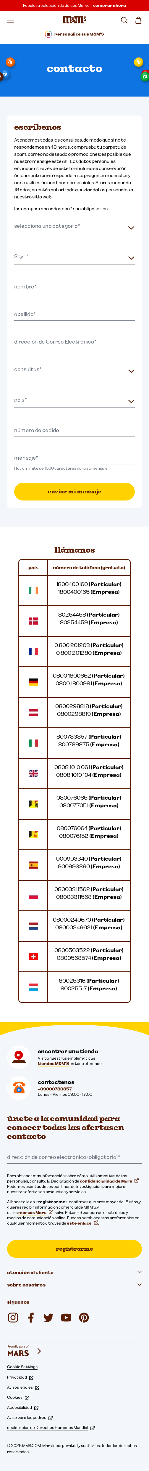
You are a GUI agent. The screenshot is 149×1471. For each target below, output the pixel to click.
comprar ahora (109, 5)
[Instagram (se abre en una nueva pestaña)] (13, 1317)
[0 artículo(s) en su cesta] (138, 20)
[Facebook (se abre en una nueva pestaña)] (30, 1317)
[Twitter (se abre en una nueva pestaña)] (48, 1317)
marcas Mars (35, 1212)
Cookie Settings (22, 1366)
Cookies (18, 1397)
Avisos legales (23, 1387)
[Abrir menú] (11, 20)
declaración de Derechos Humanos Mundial (51, 1427)
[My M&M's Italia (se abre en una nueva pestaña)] (84, 1317)
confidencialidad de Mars (109, 1181)
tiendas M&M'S (53, 1063)
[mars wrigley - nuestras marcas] (25, 1351)
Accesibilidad (22, 1407)
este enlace (82, 1223)
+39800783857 (55, 1089)
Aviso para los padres (30, 1417)
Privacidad (20, 1377)
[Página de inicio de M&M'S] (74, 20)
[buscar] (124, 20)
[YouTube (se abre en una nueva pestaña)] (66, 1317)
